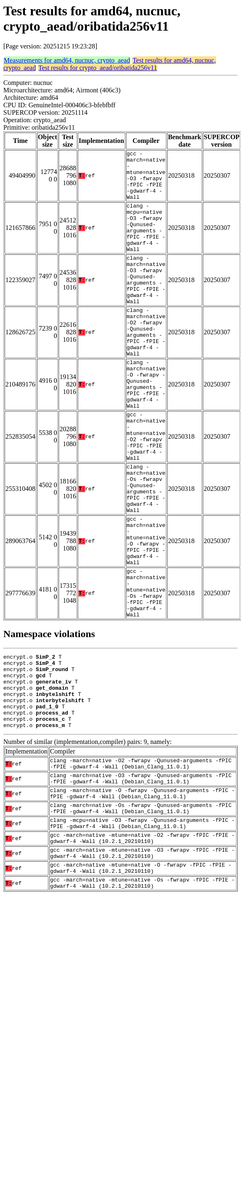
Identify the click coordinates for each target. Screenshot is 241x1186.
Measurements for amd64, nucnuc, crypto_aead (67, 60)
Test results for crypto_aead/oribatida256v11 (97, 67)
